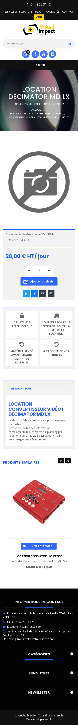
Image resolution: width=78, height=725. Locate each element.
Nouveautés (52, 11)
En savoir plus (21, 389)
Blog (38, 11)
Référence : (13, 240)
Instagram (52, 54)
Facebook (35, 54)
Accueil (36, 110)
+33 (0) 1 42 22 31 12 (20, 622)
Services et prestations (18, 11)
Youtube (43, 54)
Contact (67, 11)
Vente (39, 17)
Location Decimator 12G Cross (39, 556)
